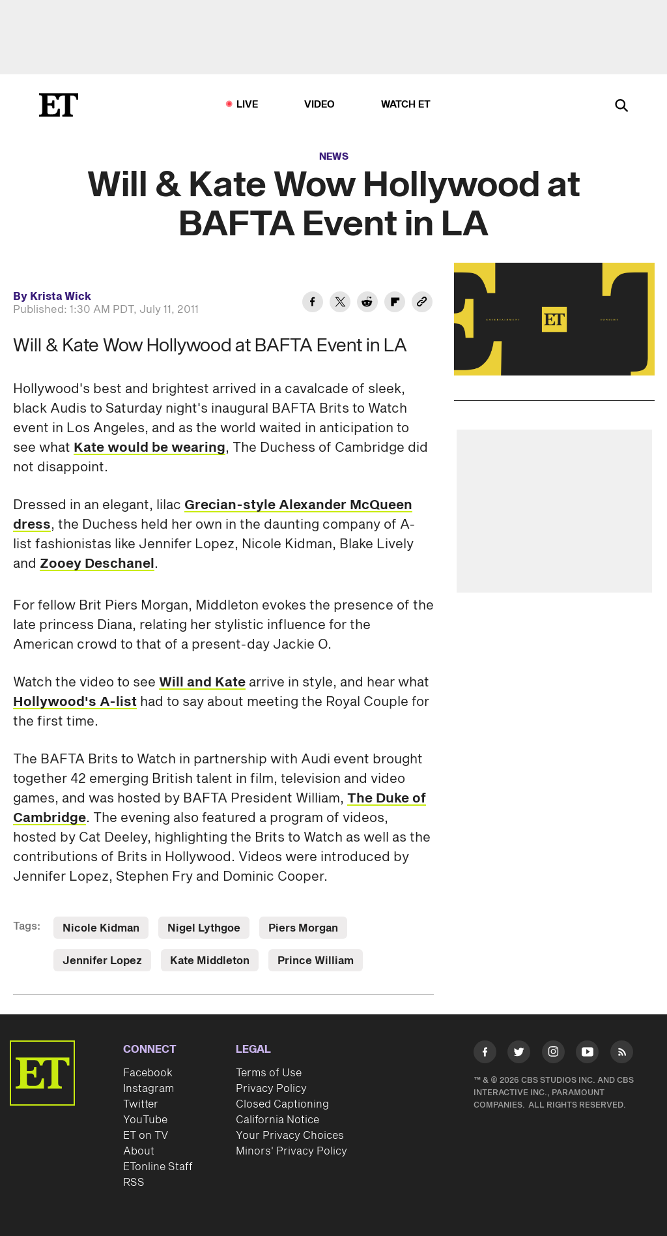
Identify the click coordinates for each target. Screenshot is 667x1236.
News (333, 156)
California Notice (277, 1120)
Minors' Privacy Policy (291, 1151)
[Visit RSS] (621, 1054)
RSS (134, 1182)
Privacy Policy (271, 1088)
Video (319, 104)
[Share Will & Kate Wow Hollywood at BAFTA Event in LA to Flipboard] (394, 303)
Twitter (140, 1104)
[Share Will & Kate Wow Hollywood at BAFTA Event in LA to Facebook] (312, 303)
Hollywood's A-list (75, 702)
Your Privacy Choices (290, 1135)
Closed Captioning (282, 1104)
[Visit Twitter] (518, 1054)
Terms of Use (269, 1073)
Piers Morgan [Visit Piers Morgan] (303, 928)
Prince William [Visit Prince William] (315, 960)
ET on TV (145, 1135)
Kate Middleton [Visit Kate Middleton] (209, 960)
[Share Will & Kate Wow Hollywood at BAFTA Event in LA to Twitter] (340, 303)
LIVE (247, 104)
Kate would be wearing (149, 448)
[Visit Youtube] (587, 1054)
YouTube (145, 1120)
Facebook (148, 1073)
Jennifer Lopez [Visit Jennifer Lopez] (102, 960)
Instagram (148, 1088)
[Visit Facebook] (485, 1054)
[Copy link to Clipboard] (422, 303)
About (138, 1151)
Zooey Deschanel (97, 564)
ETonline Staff (158, 1167)
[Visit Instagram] (553, 1054)
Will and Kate (202, 682)
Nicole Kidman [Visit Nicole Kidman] (101, 928)
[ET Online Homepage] (58, 105)
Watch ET (406, 104)
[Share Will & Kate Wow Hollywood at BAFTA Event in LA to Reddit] (367, 303)
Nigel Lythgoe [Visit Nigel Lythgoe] (203, 928)
